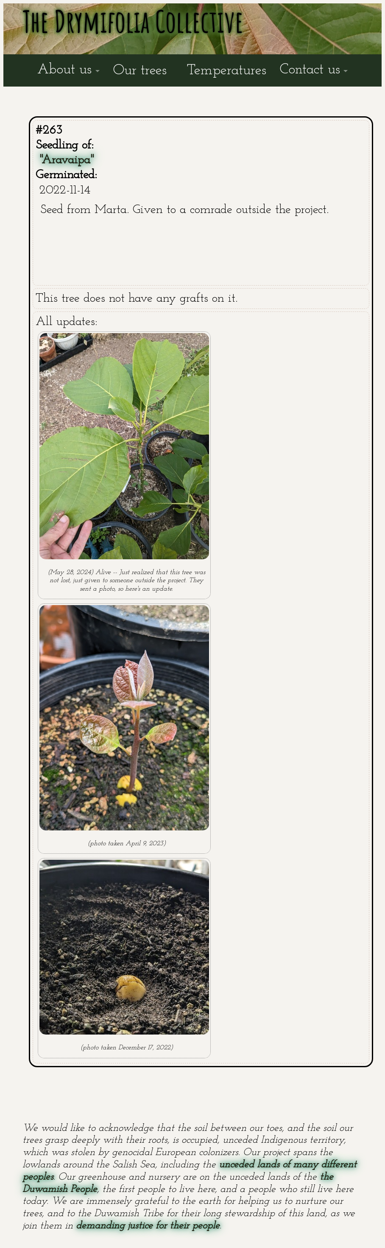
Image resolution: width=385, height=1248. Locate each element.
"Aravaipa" (66, 160)
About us (64, 69)
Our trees (140, 70)
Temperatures (226, 70)
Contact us (310, 69)
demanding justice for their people (148, 1226)
